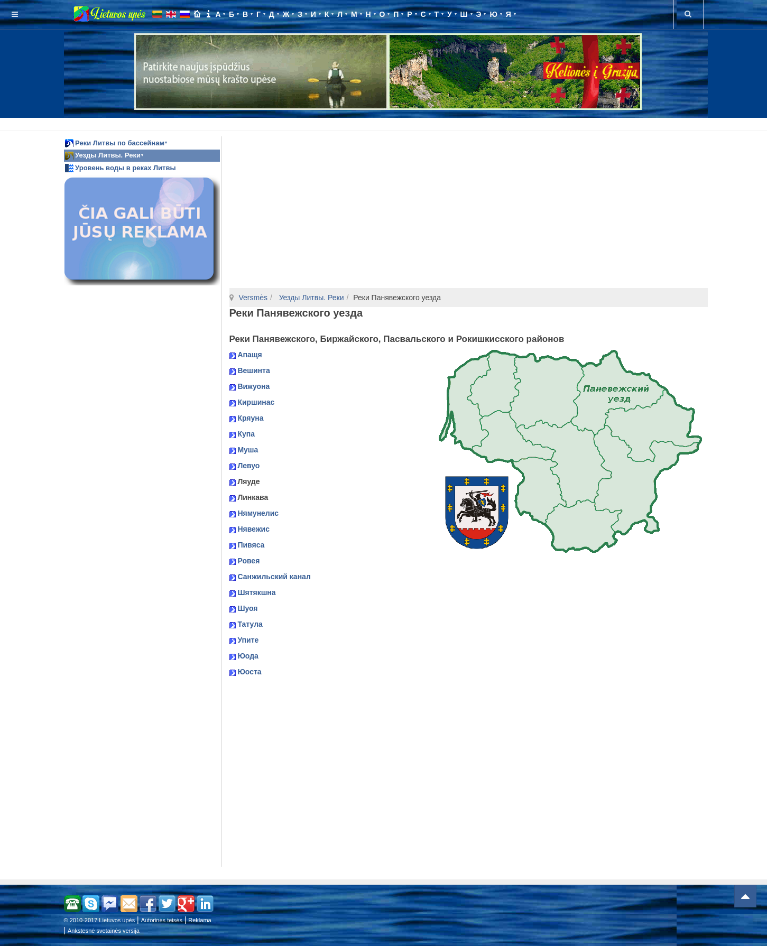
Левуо (248, 465)
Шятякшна (256, 592)
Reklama (199, 920)
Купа (246, 434)
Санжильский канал (273, 576)
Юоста (249, 671)
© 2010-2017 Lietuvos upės (99, 920)
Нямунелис (258, 513)
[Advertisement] (386, 122)
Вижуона (253, 386)
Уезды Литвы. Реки (310, 297)
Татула (249, 624)
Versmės (253, 297)
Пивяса (250, 545)
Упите (247, 640)
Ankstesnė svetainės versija (104, 931)
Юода (247, 656)
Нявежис (253, 529)
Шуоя (247, 608)
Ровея (248, 561)
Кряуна (250, 418)
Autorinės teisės (161, 920)
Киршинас (255, 402)
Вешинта (253, 370)
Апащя (249, 354)
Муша (247, 450)
